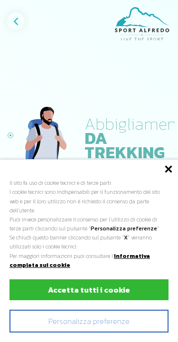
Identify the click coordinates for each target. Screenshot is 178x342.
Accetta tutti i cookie (89, 289)
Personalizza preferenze (89, 321)
